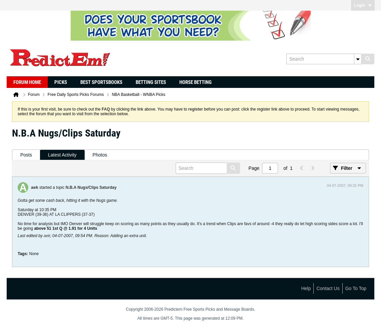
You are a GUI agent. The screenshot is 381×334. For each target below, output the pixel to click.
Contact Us (327, 288)
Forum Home (27, 82)
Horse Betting (195, 82)
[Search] (323, 59)
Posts (26, 155)
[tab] (26, 155)
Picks (60, 82)
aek (34, 187)
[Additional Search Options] (357, 59)
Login (363, 5)
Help (306, 288)
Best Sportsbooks (101, 82)
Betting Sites (151, 82)
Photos (100, 155)
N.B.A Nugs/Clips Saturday (91, 187)
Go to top (355, 288)
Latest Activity (62, 155)
